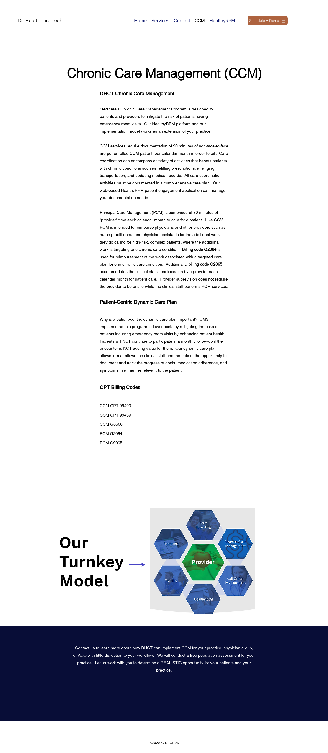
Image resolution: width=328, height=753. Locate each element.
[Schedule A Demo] (268, 20)
